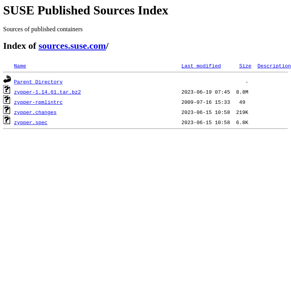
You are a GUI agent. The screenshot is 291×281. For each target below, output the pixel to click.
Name (20, 65)
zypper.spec (31, 122)
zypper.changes (35, 112)
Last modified (201, 65)
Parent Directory (38, 81)
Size (245, 65)
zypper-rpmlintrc (38, 101)
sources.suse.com (72, 46)
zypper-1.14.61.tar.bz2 (47, 91)
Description (274, 65)
